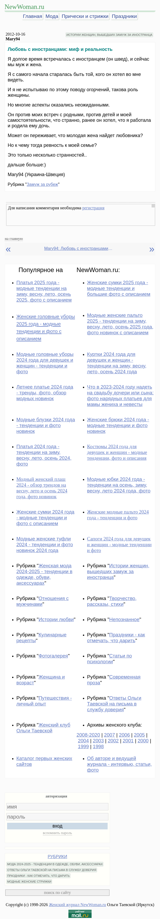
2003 (98, 740)
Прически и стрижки (85, 16)
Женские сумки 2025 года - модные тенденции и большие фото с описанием (118, 288)
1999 (83, 746)
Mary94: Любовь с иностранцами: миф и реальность (78, 248)
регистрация (93, 208)
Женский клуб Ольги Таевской (43, 727)
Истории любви (56, 619)
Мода (52, 16)
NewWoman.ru (24, 6)
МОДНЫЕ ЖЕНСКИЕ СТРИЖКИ (29, 881)
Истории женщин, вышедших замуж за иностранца (118, 571)
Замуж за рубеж (42, 184)
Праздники (124, 16)
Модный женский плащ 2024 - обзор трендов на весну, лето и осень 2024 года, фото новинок (41, 487)
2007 (109, 735)
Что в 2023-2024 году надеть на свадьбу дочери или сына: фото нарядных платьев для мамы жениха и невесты (120, 395)
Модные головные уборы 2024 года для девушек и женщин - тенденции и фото (44, 362)
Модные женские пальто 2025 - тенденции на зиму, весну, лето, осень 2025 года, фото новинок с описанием (120, 323)
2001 (128, 740)
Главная (32, 16)
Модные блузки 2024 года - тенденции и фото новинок (45, 425)
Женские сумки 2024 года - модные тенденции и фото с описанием (45, 517)
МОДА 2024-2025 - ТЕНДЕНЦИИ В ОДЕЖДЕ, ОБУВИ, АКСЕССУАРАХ (55, 864)
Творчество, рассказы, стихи (112, 601)
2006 (124, 735)
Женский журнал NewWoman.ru (77, 904)
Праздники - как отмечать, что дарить (116, 637)
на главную (14, 238)
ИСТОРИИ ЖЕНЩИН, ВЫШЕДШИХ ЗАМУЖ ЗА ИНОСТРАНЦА (109, 34)
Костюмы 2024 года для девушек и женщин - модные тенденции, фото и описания (117, 452)
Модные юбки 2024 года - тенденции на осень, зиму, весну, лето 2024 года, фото (119, 485)
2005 (139, 735)
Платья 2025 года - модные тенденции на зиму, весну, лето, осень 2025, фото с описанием (44, 291)
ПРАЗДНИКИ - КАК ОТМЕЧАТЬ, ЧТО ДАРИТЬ (38, 875)
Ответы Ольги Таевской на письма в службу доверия (114, 703)
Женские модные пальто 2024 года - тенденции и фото (118, 514)
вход (57, 826)
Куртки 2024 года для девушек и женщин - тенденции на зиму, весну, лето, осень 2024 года (116, 362)
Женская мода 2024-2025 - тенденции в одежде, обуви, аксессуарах (44, 574)
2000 (143, 740)
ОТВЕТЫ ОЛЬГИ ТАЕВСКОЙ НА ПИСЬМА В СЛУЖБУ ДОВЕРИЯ (51, 870)
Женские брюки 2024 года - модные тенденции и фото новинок (118, 425)
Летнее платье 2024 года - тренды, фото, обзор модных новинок (44, 392)
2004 (83, 740)
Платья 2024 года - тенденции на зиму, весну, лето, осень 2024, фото (43, 455)
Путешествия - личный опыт (44, 701)
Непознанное (124, 619)
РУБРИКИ (57, 856)
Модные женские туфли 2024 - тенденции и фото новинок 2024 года (44, 544)
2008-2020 (88, 735)
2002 (113, 740)
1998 (98, 746)
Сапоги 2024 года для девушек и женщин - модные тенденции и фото (119, 544)
